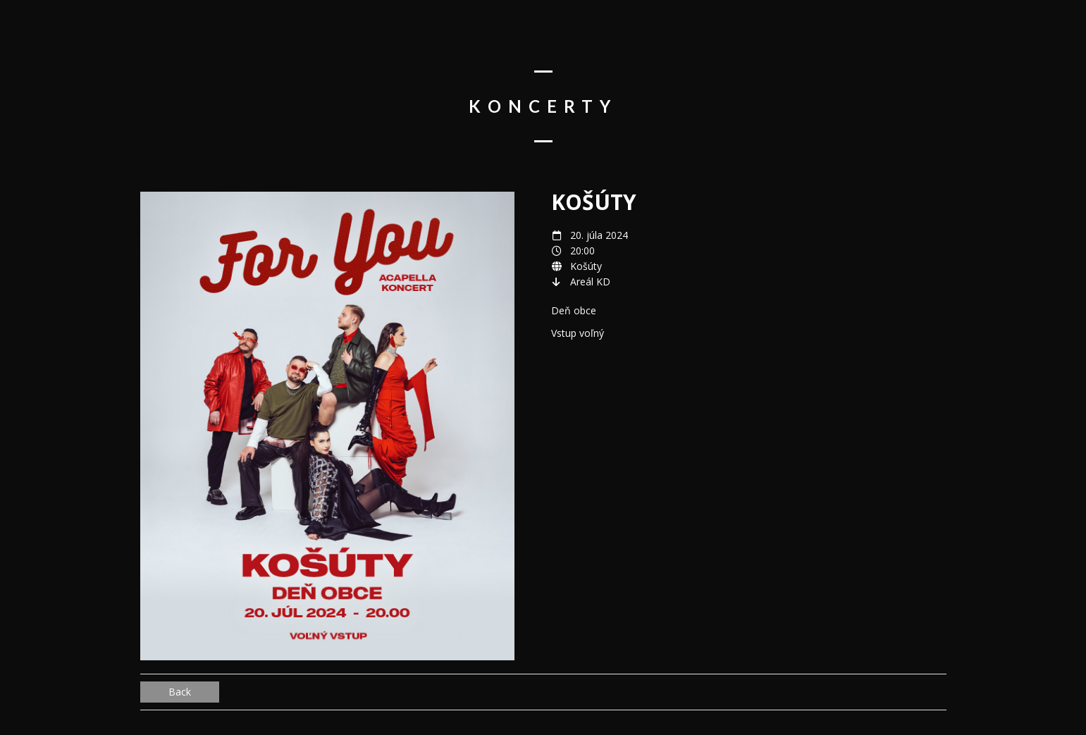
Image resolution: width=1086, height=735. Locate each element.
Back (179, 691)
